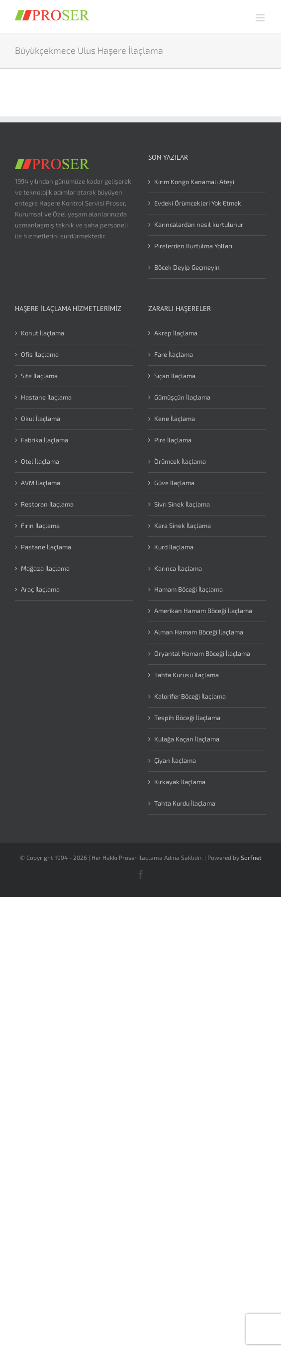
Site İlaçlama (39, 376)
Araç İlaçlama (40, 589)
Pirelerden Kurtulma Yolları (193, 246)
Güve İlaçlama (174, 483)
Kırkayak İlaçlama (179, 782)
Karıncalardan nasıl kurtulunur (198, 224)
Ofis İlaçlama (40, 354)
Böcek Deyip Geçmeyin (187, 267)
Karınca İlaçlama (178, 568)
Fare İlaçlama (173, 354)
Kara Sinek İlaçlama (182, 525)
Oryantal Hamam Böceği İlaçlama (202, 653)
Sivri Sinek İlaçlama (182, 504)
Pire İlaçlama (172, 440)
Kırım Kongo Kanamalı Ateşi (194, 182)
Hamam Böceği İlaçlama (188, 589)
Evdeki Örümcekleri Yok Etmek (197, 203)
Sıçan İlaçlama (174, 376)
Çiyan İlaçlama (175, 760)
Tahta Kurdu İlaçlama (184, 803)
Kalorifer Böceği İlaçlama (190, 696)
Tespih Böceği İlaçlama (187, 718)
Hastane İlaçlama (46, 397)
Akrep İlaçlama (175, 333)
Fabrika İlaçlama (44, 440)
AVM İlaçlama (40, 483)
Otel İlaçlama (40, 461)
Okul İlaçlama (40, 418)
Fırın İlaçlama (40, 525)
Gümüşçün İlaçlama (182, 397)
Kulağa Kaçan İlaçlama (186, 739)
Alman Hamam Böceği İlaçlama (198, 632)
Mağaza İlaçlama (45, 568)
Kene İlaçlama (174, 418)
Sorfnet (251, 857)
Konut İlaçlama (42, 333)
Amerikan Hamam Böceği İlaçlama (203, 611)
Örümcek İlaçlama (180, 461)
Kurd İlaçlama (173, 547)
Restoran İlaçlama (47, 504)
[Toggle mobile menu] (261, 17)
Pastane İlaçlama (46, 547)
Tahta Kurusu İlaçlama (186, 675)
